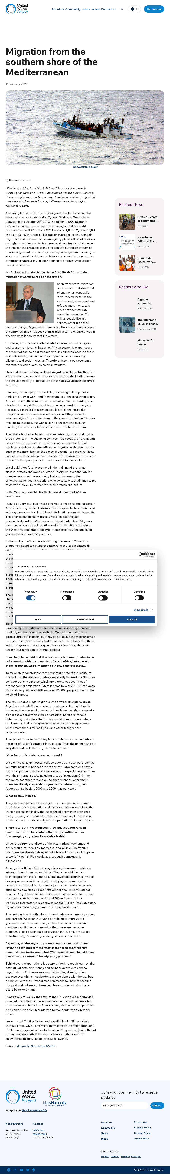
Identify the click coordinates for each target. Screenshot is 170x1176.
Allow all (132, 619)
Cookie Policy (142, 1133)
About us (45, 9)
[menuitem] (105, 1156)
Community (63, 9)
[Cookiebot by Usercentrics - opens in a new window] (141, 554)
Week (91, 9)
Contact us (107, 9)
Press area (140, 1122)
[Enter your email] (124, 1105)
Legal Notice (142, 1138)
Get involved (154, 9)
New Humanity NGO (34, 1110)
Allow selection (85, 619)
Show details (140, 609)
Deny (38, 619)
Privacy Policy (142, 1127)
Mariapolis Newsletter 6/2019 (35, 1046)
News (79, 9)
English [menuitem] (105, 1156)
